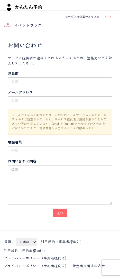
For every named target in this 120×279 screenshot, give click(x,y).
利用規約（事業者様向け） (62, 242)
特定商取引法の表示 (88, 266)
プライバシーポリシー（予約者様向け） (36, 266)
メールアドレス (20, 92)
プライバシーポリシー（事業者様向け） (36, 258)
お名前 (13, 73)
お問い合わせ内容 (22, 161)
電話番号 (15, 142)
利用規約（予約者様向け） (25, 251)
